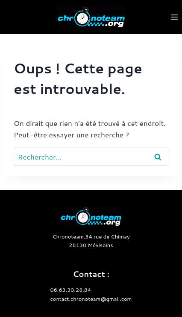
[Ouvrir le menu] (174, 16)
